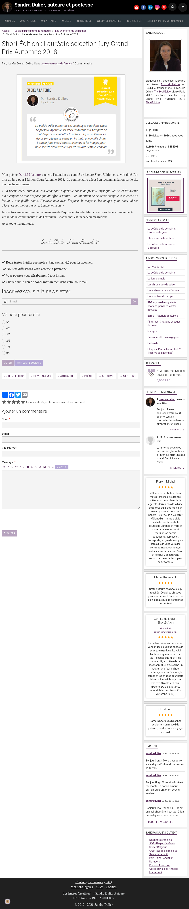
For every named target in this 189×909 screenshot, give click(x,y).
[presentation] (29, 520)
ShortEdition (153, 102)
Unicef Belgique (158, 847)
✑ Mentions (128, 376)
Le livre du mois (156, 278)
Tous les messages (160, 821)
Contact (80, 882)
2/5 (6, 340)
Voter (8, 362)
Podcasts (153, 343)
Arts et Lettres (170, 84)
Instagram (153, 331)
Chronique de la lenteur (161, 238)
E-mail (6, 433)
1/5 (6, 347)
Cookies (111, 887)
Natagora (154, 861)
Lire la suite (177, 429)
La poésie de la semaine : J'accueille (162, 246)
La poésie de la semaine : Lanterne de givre (162, 230)
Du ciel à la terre (29, 174)
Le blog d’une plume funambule (33, 30)
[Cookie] (7, 901)
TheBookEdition (163, 91)
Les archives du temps (160, 296)
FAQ (109, 882)
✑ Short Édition (14, 376)
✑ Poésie (87, 376)
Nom (5, 419)
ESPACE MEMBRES (109, 20)
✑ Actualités (66, 376)
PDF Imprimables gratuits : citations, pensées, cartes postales (162, 306)
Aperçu (61, 467)
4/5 (6, 328)
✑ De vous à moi (41, 376)
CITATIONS (28, 20)
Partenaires (95, 882)
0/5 (6, 353)
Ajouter (9, 533)
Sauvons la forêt (158, 854)
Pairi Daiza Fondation (161, 858)
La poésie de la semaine (161, 272)
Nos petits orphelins (160, 839)
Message (7, 462)
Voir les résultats (28, 362)
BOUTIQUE (84, 20)
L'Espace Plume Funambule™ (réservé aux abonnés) (164, 351)
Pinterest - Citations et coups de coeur (164, 323)
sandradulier (167, 399)
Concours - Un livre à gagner (163, 337)
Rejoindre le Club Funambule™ (166, 20)
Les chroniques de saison (162, 284)
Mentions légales (82, 887)
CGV (99, 887)
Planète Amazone (159, 865)
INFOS (10, 20)
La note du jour (156, 266)
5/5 (6, 322)
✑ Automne (106, 376)
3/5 (6, 334)
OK (134, 301)
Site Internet (9, 448)
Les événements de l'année (71, 30)
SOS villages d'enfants (162, 843)
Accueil (6, 30)
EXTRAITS (48, 20)
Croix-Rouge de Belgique (163, 850)
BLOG (66, 20)
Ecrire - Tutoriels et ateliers (163, 315)
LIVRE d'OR (134, 20)
